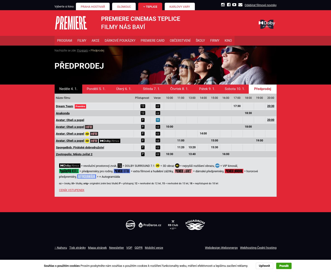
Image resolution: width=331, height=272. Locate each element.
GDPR (139, 248)
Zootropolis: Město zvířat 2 (74, 154)
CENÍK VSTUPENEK (72, 190)
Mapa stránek (97, 248)
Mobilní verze (154, 248)
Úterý (124, 89)
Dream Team (64, 106)
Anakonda (63, 113)
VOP (129, 248)
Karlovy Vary (179, 6)
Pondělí (96, 89)
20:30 (270, 106)
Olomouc (124, 6)
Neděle (68, 89)
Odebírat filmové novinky (261, 5)
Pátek (207, 89)
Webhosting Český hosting (258, 248)
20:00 (270, 120)
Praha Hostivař (93, 6)
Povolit (283, 265)
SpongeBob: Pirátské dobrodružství (80, 148)
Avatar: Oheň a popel (70, 120)
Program (82, 51)
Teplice (151, 6)
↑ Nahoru (61, 248)
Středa (151, 89)
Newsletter (116, 248)
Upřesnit (264, 265)
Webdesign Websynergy (221, 248)
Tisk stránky (77, 248)
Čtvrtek (179, 89)
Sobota (235, 89)
